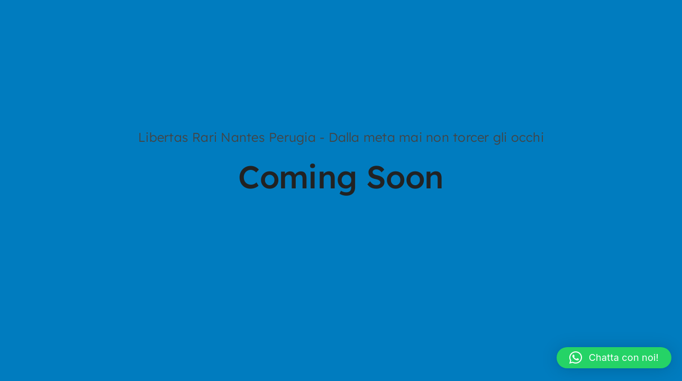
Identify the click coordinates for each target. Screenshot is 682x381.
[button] (614, 357)
